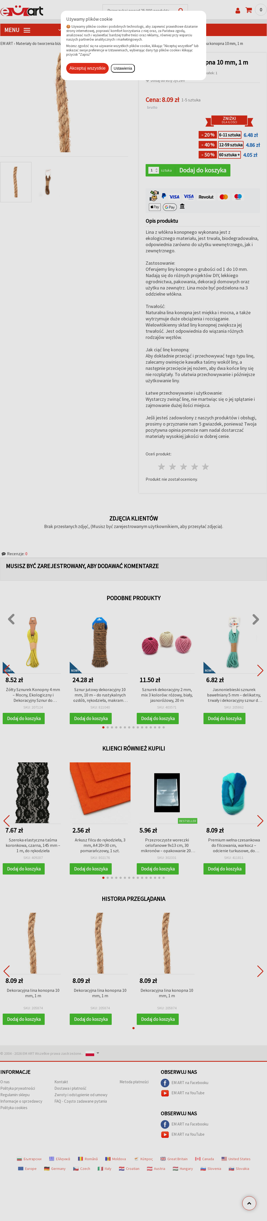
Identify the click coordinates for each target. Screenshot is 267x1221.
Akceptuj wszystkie (87, 68)
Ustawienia (123, 68)
